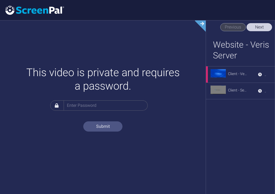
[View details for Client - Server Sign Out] (262, 91)
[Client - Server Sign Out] (237, 90)
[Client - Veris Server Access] (237, 73)
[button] (218, 73)
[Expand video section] (199, 26)
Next (259, 27)
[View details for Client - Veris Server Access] (262, 74)
